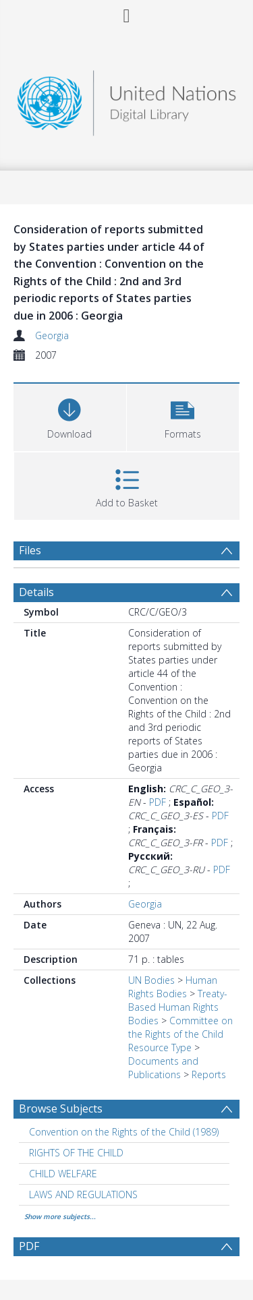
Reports (209, 1074)
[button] (183, 416)
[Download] (69, 416)
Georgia (52, 335)
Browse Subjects (61, 1108)
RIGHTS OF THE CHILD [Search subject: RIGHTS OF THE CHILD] (76, 1152)
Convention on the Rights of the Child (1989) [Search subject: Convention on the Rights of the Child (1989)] (124, 1131)
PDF (157, 802)
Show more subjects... (60, 1216)
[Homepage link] (126, 99)
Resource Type (160, 1047)
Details (36, 592)
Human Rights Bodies (172, 987)
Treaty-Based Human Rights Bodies (177, 1007)
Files (30, 550)
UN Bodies (151, 980)
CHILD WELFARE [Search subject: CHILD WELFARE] (63, 1173)
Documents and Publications (163, 1068)
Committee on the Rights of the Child (180, 1027)
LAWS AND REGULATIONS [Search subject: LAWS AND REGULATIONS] (83, 1194)
